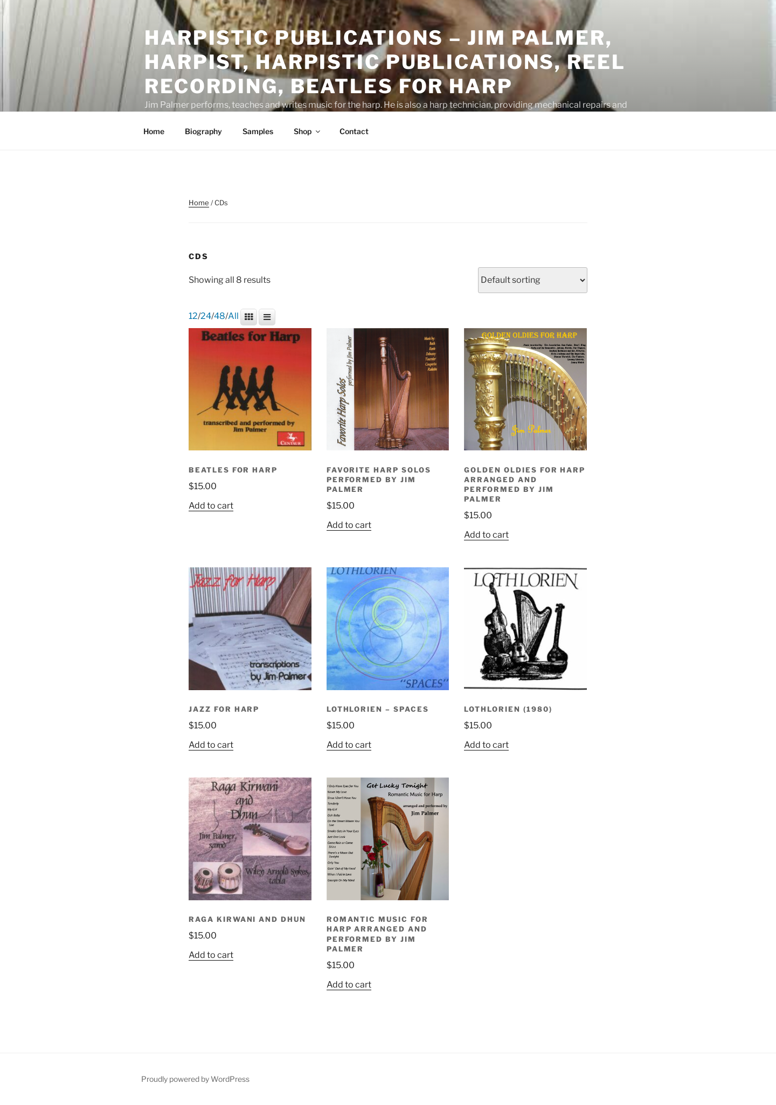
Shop (308, 131)
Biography (203, 131)
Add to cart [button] (211, 506)
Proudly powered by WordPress (195, 1079)
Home (153, 131)
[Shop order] (532, 280)
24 (205, 316)
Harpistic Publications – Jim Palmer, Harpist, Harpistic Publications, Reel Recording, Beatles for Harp (385, 62)
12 (193, 316)
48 (219, 316)
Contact (354, 131)
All (233, 316)
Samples (257, 131)
